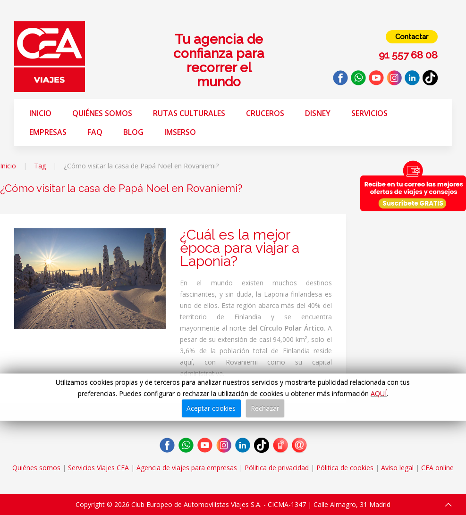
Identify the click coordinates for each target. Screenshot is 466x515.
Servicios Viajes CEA (98, 467)
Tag (40, 165)
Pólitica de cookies (344, 467)
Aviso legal (397, 467)
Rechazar (265, 408)
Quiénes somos (102, 113)
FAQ (94, 132)
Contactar (411, 37)
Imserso (180, 132)
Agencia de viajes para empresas (186, 467)
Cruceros (265, 113)
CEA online (437, 467)
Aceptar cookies (211, 408)
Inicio (40, 113)
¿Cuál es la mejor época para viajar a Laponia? (239, 247)
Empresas (48, 132)
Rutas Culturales (189, 113)
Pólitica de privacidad (277, 467)
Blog (133, 132)
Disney (317, 113)
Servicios (369, 113)
